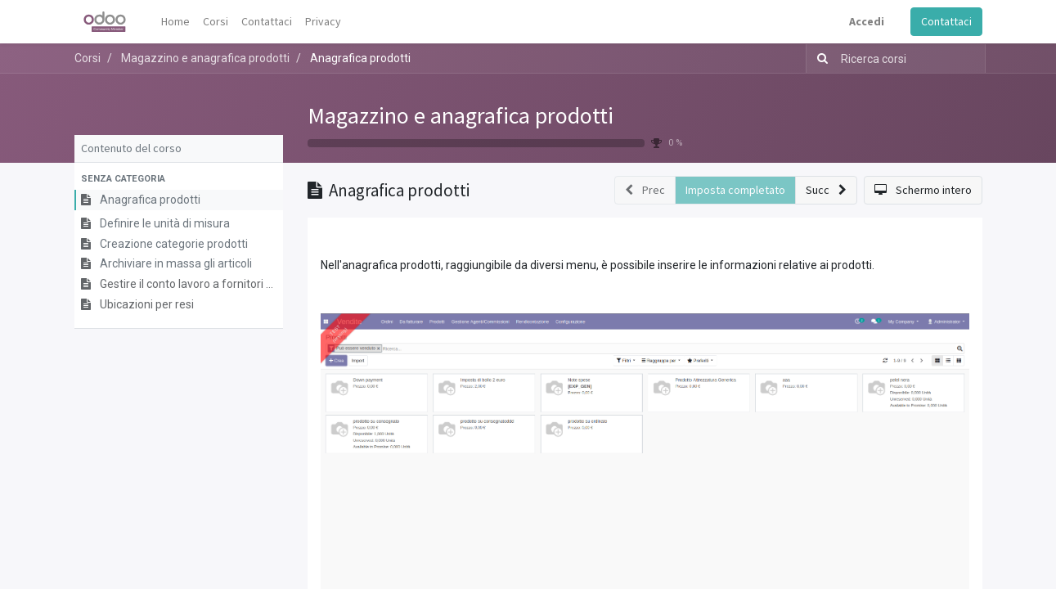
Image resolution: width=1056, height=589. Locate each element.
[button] (178, 179)
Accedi (866, 21)
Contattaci (946, 21)
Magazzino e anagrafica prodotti (460, 115)
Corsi (87, 58)
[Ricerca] (819, 58)
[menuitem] (175, 22)
